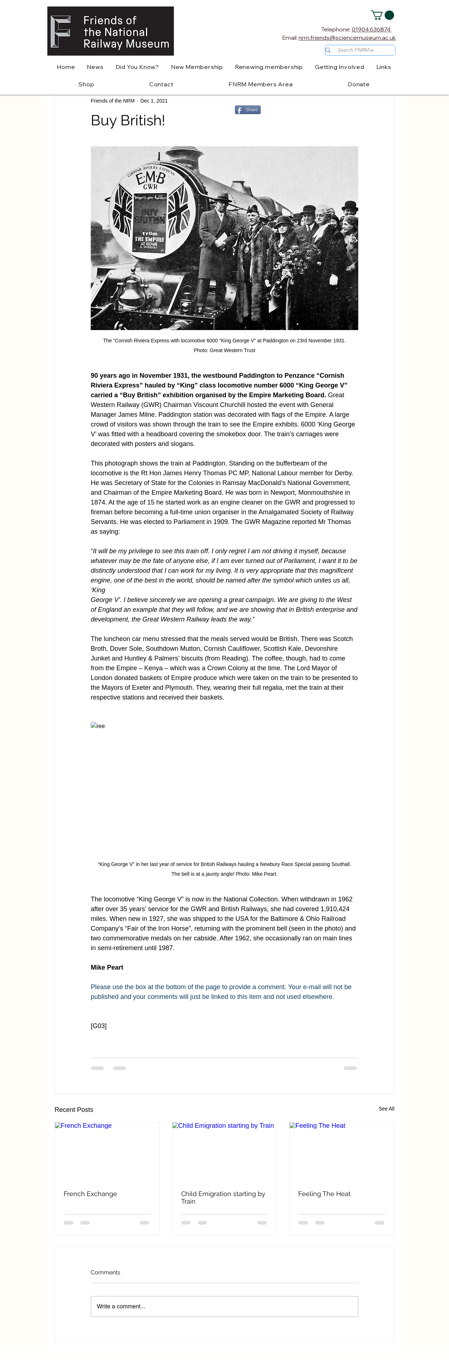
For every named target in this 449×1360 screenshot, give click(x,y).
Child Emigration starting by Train (223, 1197)
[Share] (248, 109)
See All (386, 1109)
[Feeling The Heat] (342, 1151)
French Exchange (90, 1193)
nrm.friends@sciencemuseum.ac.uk (347, 37)
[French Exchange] (107, 1151)
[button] (382, 15)
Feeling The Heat (324, 1193)
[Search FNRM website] (358, 50)
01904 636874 (372, 29)
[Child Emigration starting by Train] (224, 1151)
